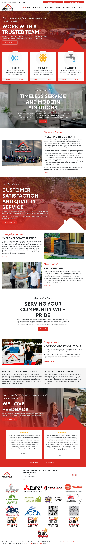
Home (24, 7)
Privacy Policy (29, 543)
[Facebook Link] (72, 475)
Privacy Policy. (78, 542)
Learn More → (48, 285)
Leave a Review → (51, 462)
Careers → (47, 172)
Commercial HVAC (46, 7)
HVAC (29, 7)
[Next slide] (81, 445)
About (74, 7)
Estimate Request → (50, 361)
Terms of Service (39, 543)
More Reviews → (34, 462)
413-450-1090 (20, 2)
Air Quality (36, 7)
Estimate (53, 2)
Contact (80, 7)
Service (74, 2)
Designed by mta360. (68, 542)
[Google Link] (76, 475)
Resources (66, 7)
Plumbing (58, 7)
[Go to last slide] (4, 445)
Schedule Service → (8, 257)
